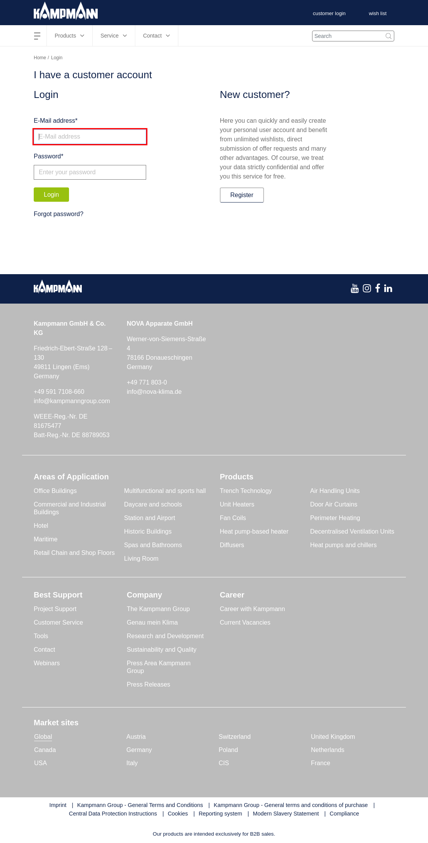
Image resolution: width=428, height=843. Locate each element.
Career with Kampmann (252, 609)
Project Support (55, 609)
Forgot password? (58, 214)
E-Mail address (54, 120)
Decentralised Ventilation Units (352, 531)
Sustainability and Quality (162, 649)
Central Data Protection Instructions (113, 813)
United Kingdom (333, 736)
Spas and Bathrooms (153, 545)
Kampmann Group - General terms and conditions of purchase (291, 805)
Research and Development (165, 636)
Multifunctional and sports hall (165, 491)
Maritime (45, 539)
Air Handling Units (335, 491)
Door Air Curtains (333, 504)
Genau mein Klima (152, 622)
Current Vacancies (245, 622)
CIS (224, 763)
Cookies (178, 813)
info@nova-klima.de (154, 391)
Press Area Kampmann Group (159, 667)
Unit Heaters (237, 504)
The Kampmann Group (158, 609)
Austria (136, 736)
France (320, 763)
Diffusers (232, 545)
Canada (45, 750)
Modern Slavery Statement (286, 813)
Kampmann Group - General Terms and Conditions (140, 805)
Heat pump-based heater (254, 531)
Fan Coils (233, 518)
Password (47, 156)
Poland (228, 750)
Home (40, 57)
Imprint (57, 805)
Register (242, 195)
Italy (132, 763)
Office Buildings (55, 491)
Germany (139, 750)
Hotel (41, 525)
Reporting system (220, 813)
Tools (41, 636)
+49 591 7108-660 (59, 391)
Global (43, 736)
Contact (44, 649)
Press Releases (148, 684)
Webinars (47, 663)
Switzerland (235, 736)
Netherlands (327, 750)
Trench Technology (246, 491)
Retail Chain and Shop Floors (74, 552)
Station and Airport (149, 518)
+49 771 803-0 (147, 382)
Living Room (141, 558)
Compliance (344, 813)
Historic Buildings (148, 531)
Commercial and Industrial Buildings (70, 508)
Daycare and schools (153, 504)
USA (40, 763)
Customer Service (58, 622)
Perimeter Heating (335, 518)
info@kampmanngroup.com (72, 401)
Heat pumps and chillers (343, 545)
